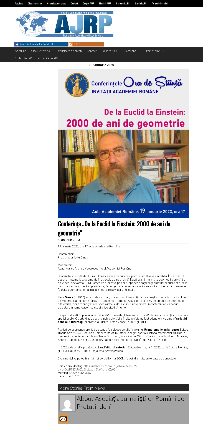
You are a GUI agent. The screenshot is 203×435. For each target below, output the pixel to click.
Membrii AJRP (105, 3)
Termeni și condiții (160, 3)
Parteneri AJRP (123, 3)
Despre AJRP (88, 3)
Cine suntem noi (35, 3)
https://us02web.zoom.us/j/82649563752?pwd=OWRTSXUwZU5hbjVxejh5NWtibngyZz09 (97, 367)
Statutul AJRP (141, 3)
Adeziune (19, 3)
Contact (74, 3)
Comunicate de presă (56, 3)
